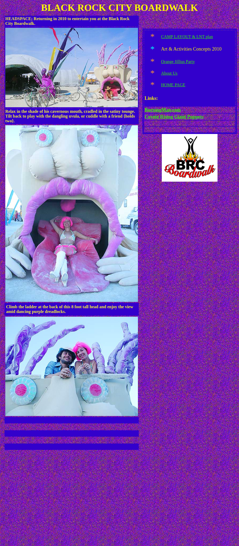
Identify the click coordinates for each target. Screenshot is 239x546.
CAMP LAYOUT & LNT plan (187, 36)
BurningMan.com (163, 110)
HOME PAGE (173, 85)
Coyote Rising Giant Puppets (174, 116)
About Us (169, 73)
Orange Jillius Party (178, 61)
